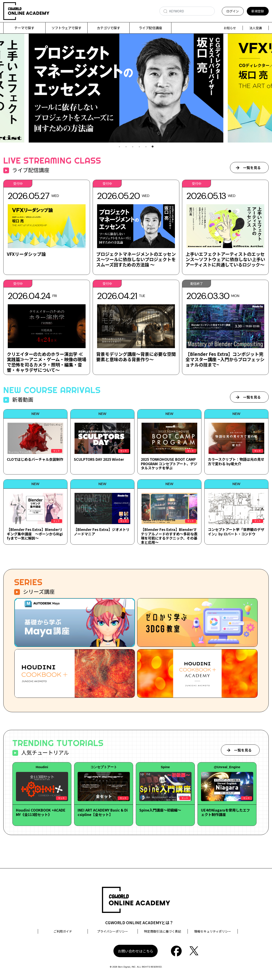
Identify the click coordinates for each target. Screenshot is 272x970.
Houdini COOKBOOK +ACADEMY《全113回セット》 (40, 812)
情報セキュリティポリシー (212, 931)
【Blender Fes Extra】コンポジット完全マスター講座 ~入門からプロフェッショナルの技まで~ (225, 359)
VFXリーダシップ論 (26, 254)
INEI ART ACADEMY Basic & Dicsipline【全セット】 (103, 812)
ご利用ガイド (63, 931)
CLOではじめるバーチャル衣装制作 (35, 459)
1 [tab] (119, 147)
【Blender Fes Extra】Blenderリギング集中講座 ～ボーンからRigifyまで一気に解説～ (35, 533)
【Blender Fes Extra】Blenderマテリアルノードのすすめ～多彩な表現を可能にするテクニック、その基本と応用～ (169, 536)
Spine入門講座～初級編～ (160, 810)
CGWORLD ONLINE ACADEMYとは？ (139, 922)
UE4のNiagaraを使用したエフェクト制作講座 (225, 812)
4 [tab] (139, 147)
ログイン (232, 11)
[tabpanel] (136, 88)
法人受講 (255, 28)
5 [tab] (146, 147)
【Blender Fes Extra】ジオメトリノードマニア (102, 531)
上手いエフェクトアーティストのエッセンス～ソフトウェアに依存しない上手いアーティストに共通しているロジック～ (225, 259)
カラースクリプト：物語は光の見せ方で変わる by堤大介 (236, 461)
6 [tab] (152, 147)
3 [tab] (132, 147)
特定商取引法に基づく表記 (162, 931)
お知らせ (230, 28)
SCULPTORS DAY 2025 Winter (99, 459)
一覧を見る (252, 167)
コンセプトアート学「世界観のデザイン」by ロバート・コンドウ (236, 531)
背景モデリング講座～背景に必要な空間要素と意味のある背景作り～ (136, 357)
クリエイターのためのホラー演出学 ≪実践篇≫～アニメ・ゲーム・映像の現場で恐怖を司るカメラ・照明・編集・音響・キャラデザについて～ (46, 362)
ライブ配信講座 (150, 27)
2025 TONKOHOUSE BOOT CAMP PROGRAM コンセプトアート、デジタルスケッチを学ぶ (169, 463)
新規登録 (257, 11)
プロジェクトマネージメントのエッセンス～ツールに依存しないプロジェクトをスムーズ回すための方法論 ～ (136, 259)
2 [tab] (126, 147)
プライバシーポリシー (112, 931)
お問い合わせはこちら (135, 951)
